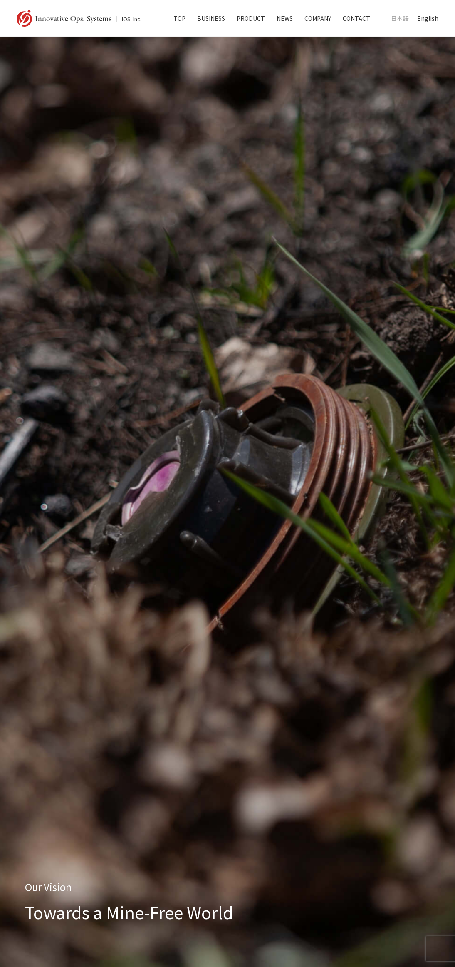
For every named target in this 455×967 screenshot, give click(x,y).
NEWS (285, 18)
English (427, 18)
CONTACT (356, 18)
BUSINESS (211, 18)
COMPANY (317, 18)
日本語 (399, 18)
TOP (179, 18)
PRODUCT (251, 18)
